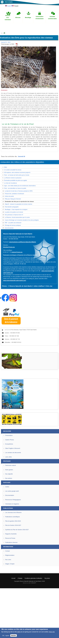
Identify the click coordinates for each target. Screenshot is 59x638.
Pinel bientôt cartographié (11, 207)
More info (52, 632)
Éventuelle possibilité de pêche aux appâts (15, 180)
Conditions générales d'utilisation (33, 578)
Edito (5, 167)
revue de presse (9, 228)
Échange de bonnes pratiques (13, 225)
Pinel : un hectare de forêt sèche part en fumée (16, 175)
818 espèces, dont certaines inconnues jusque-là (17, 172)
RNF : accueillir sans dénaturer (13, 222)
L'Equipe (20, 578)
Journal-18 (21, 156)
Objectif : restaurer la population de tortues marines (18, 204)
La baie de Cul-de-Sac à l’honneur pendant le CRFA (19, 191)
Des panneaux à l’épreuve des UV (14, 214)
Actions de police (9, 196)
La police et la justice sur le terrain (14, 212)
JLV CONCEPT (32, 583)
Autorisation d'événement (39, 17)
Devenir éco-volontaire (8, 17)
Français (15, 6)
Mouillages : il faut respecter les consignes (16, 209)
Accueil (13, 578)
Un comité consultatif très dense (12, 170)
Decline (13, 635)
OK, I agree (5, 635)
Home (4, 33)
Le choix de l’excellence (10, 183)
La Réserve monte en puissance (12, 178)
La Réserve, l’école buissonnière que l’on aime (17, 217)
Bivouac (18, 17)
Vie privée (47, 578)
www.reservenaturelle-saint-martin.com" (14, 280)
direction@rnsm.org (9, 247)
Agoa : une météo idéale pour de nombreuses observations (20, 185)
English (8, 6)
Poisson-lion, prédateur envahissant (14, 193)
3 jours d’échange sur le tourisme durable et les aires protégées (22, 220)
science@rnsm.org (17, 252)
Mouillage (28, 17)
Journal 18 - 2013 (5, 42)
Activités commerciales (52, 17)
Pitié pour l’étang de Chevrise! (13, 199)
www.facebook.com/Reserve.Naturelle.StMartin (22, 242)
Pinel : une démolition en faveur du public (15, 188)
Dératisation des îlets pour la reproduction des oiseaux (19, 201)
